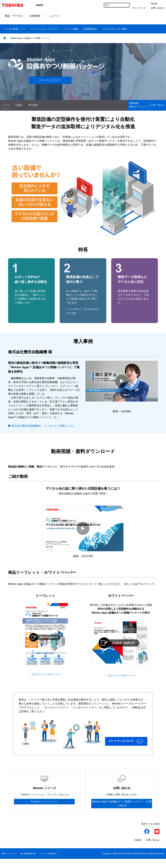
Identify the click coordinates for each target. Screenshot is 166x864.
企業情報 (36, 15)
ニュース (54, 15)
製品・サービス (14, 15)
